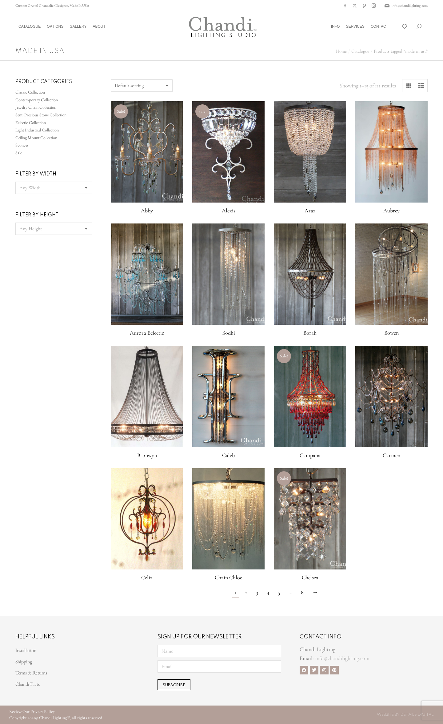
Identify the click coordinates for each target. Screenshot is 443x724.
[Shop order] (142, 85)
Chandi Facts (27, 684)
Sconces (22, 145)
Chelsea (310, 577)
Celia (147, 577)
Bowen (391, 332)
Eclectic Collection (30, 122)
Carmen (391, 455)
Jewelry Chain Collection (35, 107)
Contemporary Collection (36, 100)
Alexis (228, 210)
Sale (18, 152)
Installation (25, 650)
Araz (310, 210)
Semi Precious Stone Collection (40, 115)
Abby (147, 210)
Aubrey (391, 210)
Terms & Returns (31, 673)
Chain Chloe (228, 577)
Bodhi (228, 332)
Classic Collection (30, 92)
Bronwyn (147, 455)
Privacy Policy (42, 711)
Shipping (23, 661)
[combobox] (53, 188)
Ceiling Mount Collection (36, 137)
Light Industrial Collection (37, 130)
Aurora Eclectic (147, 332)
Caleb (228, 455)
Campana (310, 455)
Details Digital (417, 715)
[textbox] (30, 187)
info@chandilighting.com (406, 5)
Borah (310, 332)
